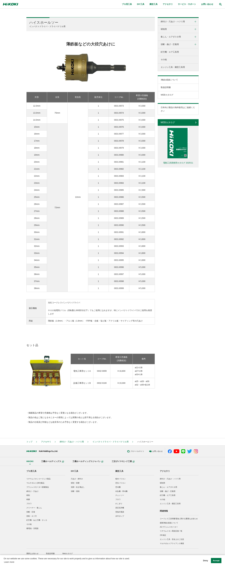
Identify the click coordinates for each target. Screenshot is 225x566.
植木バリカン (120, 479)
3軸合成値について (169, 80)
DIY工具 (74, 471)
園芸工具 (119, 471)
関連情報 (164, 511)
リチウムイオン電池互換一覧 (171, 531)
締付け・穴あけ (32, 491)
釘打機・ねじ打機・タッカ (36, 520)
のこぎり (118, 504)
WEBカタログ (167, 95)
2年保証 (163, 535)
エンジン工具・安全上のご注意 (172, 539)
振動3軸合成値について (169, 523)
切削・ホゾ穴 (31, 516)
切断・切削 (75, 491)
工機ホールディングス (52, 461)
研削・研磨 (75, 483)
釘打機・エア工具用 (170, 52)
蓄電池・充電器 (32, 528)
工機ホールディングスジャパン (87, 461)
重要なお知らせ (32, 554)
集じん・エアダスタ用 (171, 37)
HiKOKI (29, 461)
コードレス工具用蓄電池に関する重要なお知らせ (179, 519)
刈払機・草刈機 (121, 491)
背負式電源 (119, 512)
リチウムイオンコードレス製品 (38, 479)
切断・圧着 (30, 512)
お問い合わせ (141, 451)
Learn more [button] (9, 562)
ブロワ (29, 504)
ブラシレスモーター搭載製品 (37, 487)
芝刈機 (118, 487)
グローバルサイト (120, 451)
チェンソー (119, 495)
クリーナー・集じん (34, 508)
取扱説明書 (166, 87)
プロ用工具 (31, 471)
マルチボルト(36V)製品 (35, 483)
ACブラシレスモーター (169, 527)
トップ (29, 442)
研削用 (164, 29)
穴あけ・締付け (77, 479)
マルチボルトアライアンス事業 (172, 543)
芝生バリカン (120, 483)
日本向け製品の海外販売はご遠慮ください (178, 109)
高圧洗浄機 (119, 508)
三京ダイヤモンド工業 (123, 461)
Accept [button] (216, 560)
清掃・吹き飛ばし (78, 487)
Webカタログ (67, 554)
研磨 (28, 499)
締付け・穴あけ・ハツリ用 (173, 21)
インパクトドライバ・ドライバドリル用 (110, 442)
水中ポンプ (119, 516)
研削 (28, 495)
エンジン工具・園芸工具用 (173, 67)
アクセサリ (46, 442)
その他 (164, 59)
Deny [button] (205, 560)
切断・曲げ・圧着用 (170, 44)
